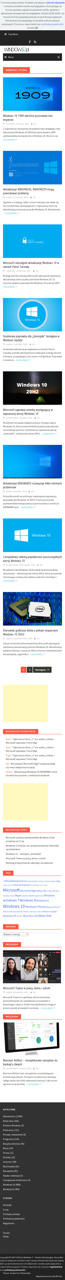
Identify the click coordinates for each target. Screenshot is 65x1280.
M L (35, 123)
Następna (42, 669)
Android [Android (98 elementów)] (23, 881)
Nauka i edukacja (11, 1175)
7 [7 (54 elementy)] (3, 881)
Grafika (6, 1157)
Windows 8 (8, 1189)
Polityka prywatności (14, 1218)
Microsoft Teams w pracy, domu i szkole (26, 858)
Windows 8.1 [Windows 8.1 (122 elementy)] (42, 900)
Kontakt (7, 1204)
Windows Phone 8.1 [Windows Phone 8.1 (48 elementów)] (23, 912)
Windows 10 (9, 1184)
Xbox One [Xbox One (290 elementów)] (44, 915)
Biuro (6, 1148)
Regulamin (8, 1223)
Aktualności (9, 1116)
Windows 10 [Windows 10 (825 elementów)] (14, 906)
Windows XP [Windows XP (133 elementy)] (9, 915)
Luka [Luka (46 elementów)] (41, 885)
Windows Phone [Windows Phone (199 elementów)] (35, 907)
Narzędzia (8, 1170)
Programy (8, 1139)
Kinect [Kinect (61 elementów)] (36, 885)
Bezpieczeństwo (11, 1143)
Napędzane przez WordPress (49, 1276)
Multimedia (9, 1166)
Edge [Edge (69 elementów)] (58, 881)
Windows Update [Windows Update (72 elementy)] (49, 911)
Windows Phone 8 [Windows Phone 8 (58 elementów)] (9, 911)
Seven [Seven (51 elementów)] (12, 896)
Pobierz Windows (12, 1125)
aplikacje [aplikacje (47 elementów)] (30, 881)
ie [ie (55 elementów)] (11, 885)
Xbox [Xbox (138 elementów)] (25, 915)
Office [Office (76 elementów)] (45, 890)
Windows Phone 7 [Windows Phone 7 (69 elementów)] (53, 907)
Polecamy (8, 1130)
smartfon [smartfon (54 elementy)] (25, 896)
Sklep (6, 1236)
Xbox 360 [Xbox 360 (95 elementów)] (33, 915)
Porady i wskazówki (13, 1134)
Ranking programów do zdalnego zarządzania (29, 862)
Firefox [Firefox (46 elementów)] (5, 885)
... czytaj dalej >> (11, 213)
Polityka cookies (11, 1214)
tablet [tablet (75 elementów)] (31, 895)
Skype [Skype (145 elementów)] (18, 895)
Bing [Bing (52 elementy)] (35, 881)
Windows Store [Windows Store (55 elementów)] (36, 911)
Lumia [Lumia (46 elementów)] (45, 885)
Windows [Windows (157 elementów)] (49, 895)
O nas (6, 1209)
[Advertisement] (25, 703)
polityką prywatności (53, 24)
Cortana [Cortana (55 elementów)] (40, 881)
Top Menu (13, 34)
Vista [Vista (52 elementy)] (42, 896)
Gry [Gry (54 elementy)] (9, 885)
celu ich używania (55, 2)
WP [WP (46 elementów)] (18, 916)
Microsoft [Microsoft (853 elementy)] (11, 890)
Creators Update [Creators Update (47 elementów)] (50, 881)
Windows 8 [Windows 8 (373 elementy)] (28, 900)
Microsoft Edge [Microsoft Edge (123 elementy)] (28, 890)
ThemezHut (25, 1273)
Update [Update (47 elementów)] (37, 896)
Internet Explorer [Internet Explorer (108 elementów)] (22, 884)
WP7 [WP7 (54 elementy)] (21, 916)
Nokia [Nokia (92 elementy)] (39, 890)
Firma (6, 1152)
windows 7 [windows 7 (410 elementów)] (11, 900)
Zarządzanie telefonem (15, 1180)
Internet (7, 1161)
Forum (6, 1232)
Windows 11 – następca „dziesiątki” (24, 853)
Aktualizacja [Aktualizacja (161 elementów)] (11, 881)
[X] (36, 27)
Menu (11, 57)
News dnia (8, 1120)
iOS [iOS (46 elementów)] (32, 885)
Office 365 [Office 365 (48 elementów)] (51, 891)
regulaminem (55, 1266)
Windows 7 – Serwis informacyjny (38, 1257)
